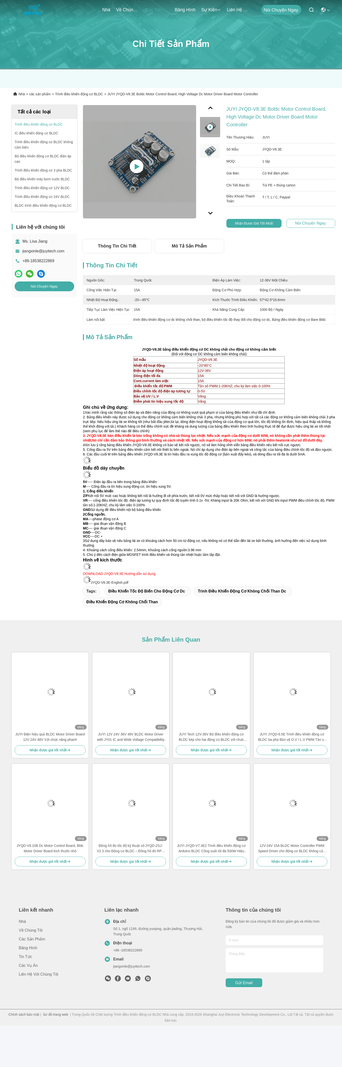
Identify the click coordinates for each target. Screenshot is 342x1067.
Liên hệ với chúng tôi (238, 9)
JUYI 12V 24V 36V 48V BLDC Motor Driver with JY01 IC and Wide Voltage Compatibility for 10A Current (130, 737)
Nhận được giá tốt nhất (257, 223)
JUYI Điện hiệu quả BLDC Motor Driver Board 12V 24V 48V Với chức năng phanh (50, 737)
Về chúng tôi (128, 9)
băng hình (185, 9)
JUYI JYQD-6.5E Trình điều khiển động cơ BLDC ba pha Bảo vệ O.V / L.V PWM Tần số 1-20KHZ (292, 737)
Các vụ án (28, 965)
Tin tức (25, 957)
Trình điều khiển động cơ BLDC (79, 94)
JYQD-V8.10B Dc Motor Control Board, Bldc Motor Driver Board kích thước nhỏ (50, 848)
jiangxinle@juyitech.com (43, 251)
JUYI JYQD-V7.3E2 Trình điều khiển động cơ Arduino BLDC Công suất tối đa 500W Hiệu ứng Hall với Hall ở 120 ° (211, 849)
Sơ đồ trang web (55, 1014)
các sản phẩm (157, 9)
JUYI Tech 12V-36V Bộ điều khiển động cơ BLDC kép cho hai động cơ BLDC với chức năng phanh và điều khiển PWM (211, 737)
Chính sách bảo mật (24, 1014)
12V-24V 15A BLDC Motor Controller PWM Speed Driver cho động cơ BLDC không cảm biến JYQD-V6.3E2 (292, 849)
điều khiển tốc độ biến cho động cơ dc (146, 591)
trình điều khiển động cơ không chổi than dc (242, 591)
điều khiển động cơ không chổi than (122, 602)
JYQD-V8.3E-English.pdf (109, 582)
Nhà (106, 9)
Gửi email (243, 983)
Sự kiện (211, 9)
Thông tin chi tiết (117, 246)
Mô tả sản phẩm (189, 246)
